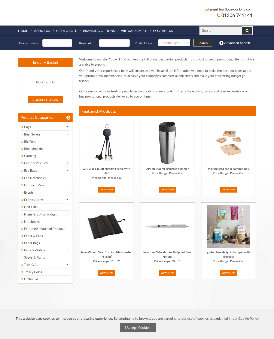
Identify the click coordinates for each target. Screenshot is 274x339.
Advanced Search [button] (234, 43)
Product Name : (29, 43)
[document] (137, 324)
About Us (42, 31)
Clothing (28, 156)
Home (23, 31)
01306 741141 (235, 15)
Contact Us (163, 31)
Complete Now (46, 100)
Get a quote (66, 31)
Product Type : (144, 43)
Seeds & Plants (33, 257)
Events (27, 192)
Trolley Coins (32, 272)
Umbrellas (29, 279)
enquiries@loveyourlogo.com (229, 9)
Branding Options (99, 31)
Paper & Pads (32, 236)
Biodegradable (32, 149)
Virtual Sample (134, 31)
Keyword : (85, 43)
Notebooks (30, 221)
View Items (106, 189)
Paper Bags (30, 243)
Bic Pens (28, 141)
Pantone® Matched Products (43, 229)
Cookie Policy (248, 318)
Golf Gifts (29, 207)
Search (203, 43)
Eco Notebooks (33, 178)
